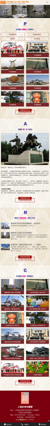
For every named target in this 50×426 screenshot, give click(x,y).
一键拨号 (25, 424)
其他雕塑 (37, 39)
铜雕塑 (12, 39)
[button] (3, 11)
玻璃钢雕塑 (37, 34)
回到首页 (8, 424)
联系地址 (42, 424)
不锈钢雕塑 (13, 34)
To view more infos (25, 112)
